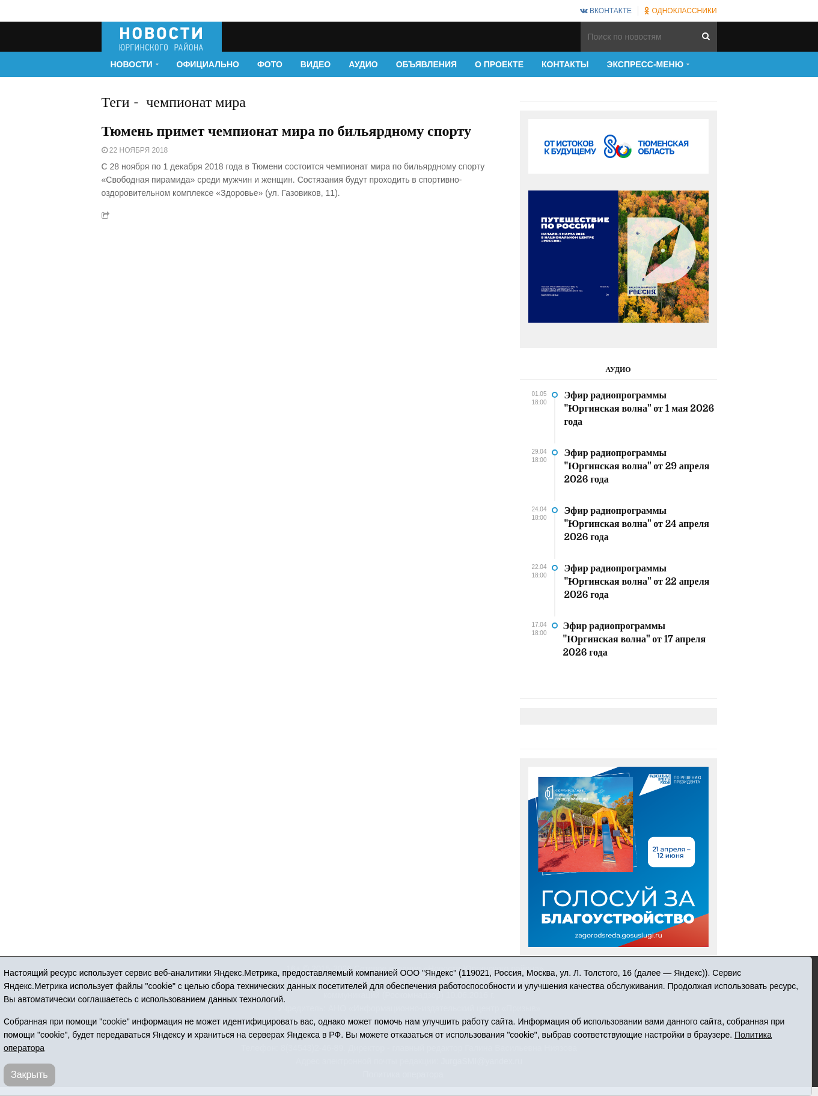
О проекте (499, 64)
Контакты (565, 64)
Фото (269, 64)
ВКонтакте (606, 11)
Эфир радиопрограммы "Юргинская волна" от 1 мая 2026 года (639, 408)
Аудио (363, 64)
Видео (316, 64)
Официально (208, 64)
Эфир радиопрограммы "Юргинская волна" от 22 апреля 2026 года (637, 581)
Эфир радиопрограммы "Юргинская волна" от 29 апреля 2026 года (637, 466)
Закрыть (29, 1075)
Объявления (426, 64)
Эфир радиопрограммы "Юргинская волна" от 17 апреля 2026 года (634, 639)
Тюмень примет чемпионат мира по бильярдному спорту (287, 131)
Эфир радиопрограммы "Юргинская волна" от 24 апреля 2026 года (636, 524)
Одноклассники (680, 11)
